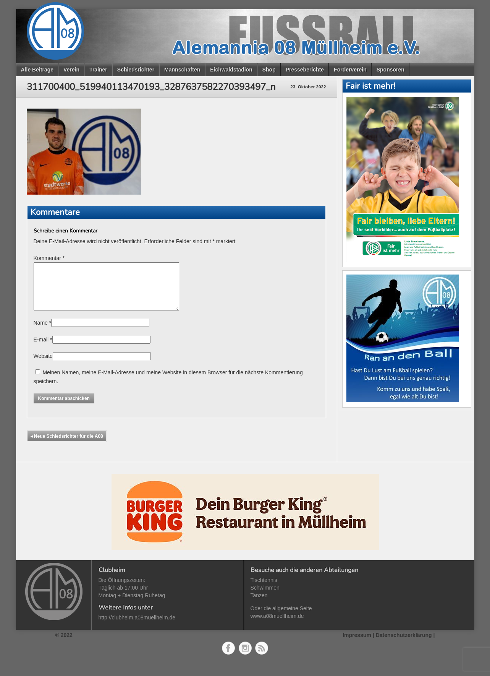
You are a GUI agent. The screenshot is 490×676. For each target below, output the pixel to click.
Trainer (98, 70)
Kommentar (49, 258)
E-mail (41, 349)
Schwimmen (265, 597)
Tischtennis (264, 589)
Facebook (228, 657)
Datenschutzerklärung (404, 644)
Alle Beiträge (37, 70)
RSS (261, 657)
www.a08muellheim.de (277, 625)
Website (43, 365)
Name (41, 332)
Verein (71, 70)
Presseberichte (305, 70)
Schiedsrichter (135, 70)
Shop (269, 70)
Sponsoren (390, 70)
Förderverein (350, 70)
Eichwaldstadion (231, 70)
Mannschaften (182, 70)
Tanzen (259, 604)
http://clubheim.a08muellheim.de (137, 627)
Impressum (357, 644)
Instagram (245, 657)
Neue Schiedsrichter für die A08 (67, 445)
